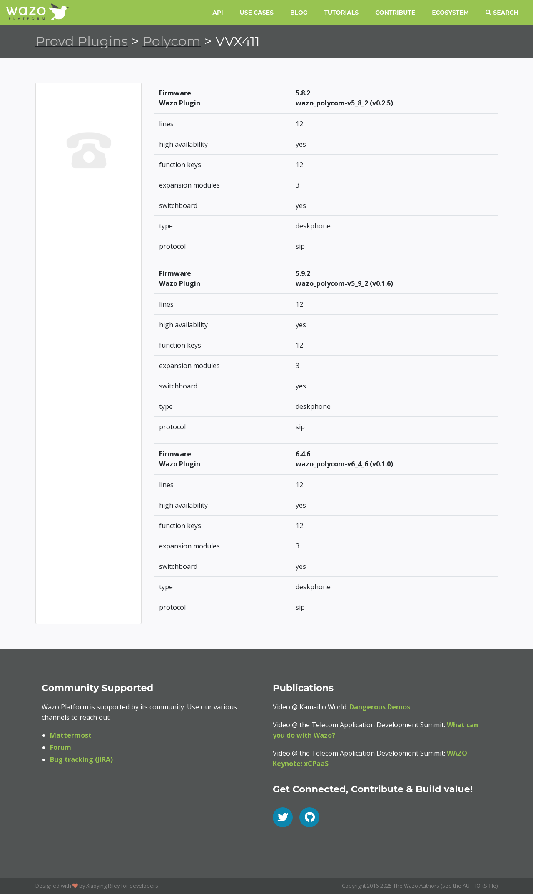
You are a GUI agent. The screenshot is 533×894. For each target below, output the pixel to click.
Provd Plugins (81, 41)
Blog (299, 12)
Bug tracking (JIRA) (81, 759)
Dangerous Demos (379, 706)
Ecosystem (450, 12)
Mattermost (71, 735)
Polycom (171, 41)
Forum (60, 747)
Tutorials (341, 12)
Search (502, 12)
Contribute (395, 12)
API (217, 12)
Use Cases (257, 12)
